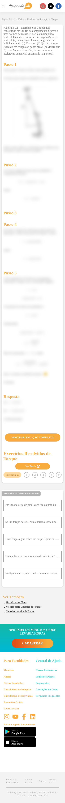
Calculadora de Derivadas (18, 695)
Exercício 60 (12, 474)
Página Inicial (8, 19)
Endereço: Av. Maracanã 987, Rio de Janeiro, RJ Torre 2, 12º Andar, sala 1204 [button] (32, 794)
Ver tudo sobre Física (16, 602)
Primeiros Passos (45, 676)
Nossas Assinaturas (46, 670)
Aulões (7, 676)
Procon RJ (52, 781)
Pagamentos (42, 683)
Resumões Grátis (13, 702)
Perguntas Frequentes (48, 695)
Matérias (9, 670)
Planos (41, 781)
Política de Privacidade (12, 781)
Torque (54, 19)
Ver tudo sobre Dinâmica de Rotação (24, 607)
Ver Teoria (32, 466)
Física (21, 19)
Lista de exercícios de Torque (20, 611)
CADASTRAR (32, 643)
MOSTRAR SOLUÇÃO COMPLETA (32, 437)
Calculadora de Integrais (17, 689)
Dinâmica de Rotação (37, 19)
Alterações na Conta (47, 689)
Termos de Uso (28, 781)
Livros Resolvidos (13, 683)
